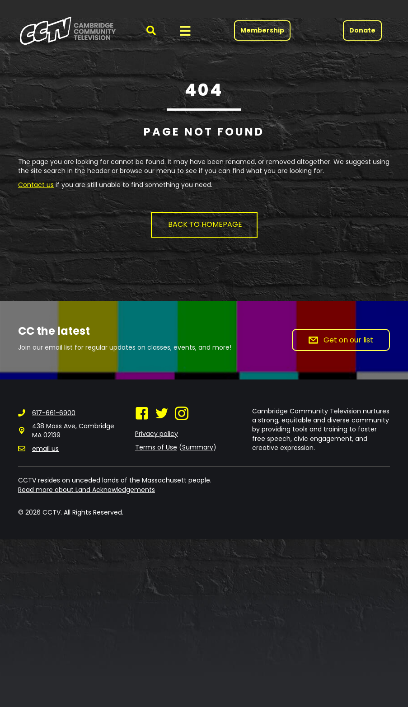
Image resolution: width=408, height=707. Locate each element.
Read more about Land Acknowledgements (86, 489)
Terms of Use (156, 447)
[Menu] (185, 30)
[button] (146, 30)
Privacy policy (156, 433)
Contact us (36, 184)
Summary (197, 447)
